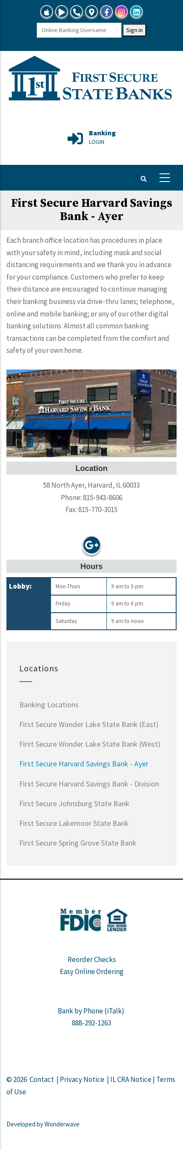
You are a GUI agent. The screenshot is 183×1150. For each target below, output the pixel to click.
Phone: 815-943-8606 (91, 497)
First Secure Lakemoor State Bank (74, 823)
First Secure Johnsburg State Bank (74, 803)
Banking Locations (49, 704)
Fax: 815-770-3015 (91, 509)
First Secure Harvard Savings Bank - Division (89, 784)
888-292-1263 (91, 1023)
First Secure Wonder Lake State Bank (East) (89, 724)
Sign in (134, 30)
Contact (42, 1079)
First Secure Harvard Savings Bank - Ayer (83, 764)
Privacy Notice (82, 1079)
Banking (102, 132)
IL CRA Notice (130, 1079)
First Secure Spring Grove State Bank (77, 843)
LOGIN (96, 142)
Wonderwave (62, 1124)
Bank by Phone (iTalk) (91, 1011)
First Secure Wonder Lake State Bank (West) (89, 744)
